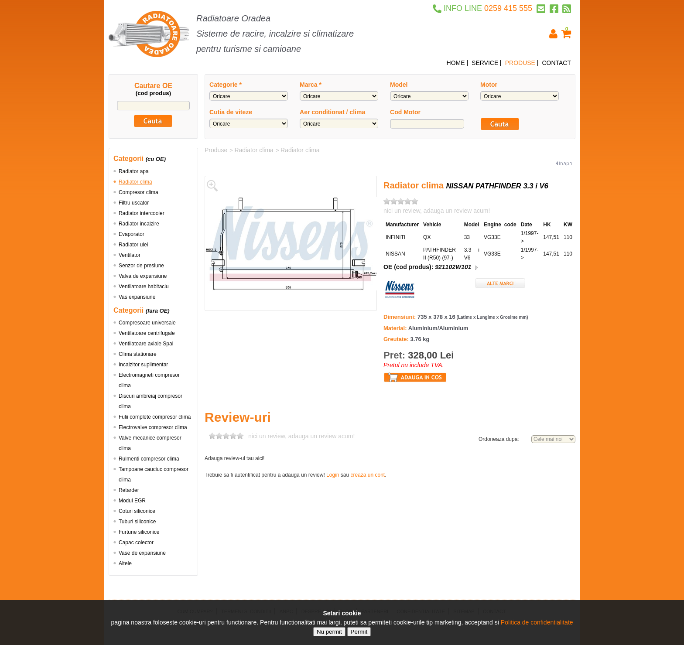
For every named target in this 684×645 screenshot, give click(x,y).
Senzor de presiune (141, 266)
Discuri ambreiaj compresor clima (150, 401)
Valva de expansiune (143, 276)
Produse (216, 150)
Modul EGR (132, 501)
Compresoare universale (147, 323)
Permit (359, 631)
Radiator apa (134, 171)
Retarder (129, 490)
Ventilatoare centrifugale (147, 333)
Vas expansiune (137, 297)
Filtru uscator (134, 203)
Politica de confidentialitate (537, 622)
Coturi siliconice (137, 511)
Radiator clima (135, 182)
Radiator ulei (133, 245)
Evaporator (131, 234)
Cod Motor (405, 112)
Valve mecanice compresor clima (150, 443)
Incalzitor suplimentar (143, 365)
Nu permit (329, 631)
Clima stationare (138, 354)
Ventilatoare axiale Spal (146, 344)
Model (398, 84)
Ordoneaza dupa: (499, 439)
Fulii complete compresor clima (155, 417)
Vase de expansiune (142, 553)
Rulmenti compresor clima (149, 459)
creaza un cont (367, 475)
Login (332, 475)
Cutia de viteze (230, 112)
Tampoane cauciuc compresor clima (153, 474)
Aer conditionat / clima (332, 112)
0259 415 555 (482, 8)
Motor (488, 84)
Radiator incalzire (139, 224)
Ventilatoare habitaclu (144, 286)
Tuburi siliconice (137, 522)
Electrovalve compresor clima (153, 427)
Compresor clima (138, 192)
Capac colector (136, 542)
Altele (125, 563)
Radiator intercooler (141, 213)
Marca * (310, 84)
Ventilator (129, 255)
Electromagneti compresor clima (149, 380)
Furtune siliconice (139, 532)
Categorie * (225, 84)
